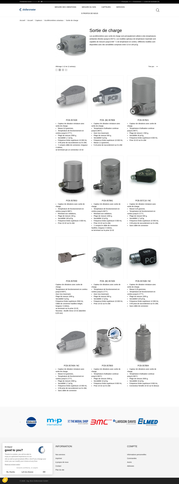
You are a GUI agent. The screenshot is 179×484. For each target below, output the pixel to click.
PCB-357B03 (107, 366)
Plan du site (59, 470)
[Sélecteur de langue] (126, 1)
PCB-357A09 (71, 120)
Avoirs (129, 462)
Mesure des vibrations (65, 7)
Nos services (60, 455)
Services (120, 7)
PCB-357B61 (107, 201)
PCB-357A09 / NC (71, 366)
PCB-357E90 (71, 281)
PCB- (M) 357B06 (107, 120)
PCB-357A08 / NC (143, 281)
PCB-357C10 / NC (143, 201)
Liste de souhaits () (151, 2)
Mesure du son (89, 7)
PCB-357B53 (71, 201)
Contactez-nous (25, 2)
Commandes (132, 458)
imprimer (58, 458)
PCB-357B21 (143, 120)
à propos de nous (89, 13)
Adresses (130, 466)
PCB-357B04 (143, 366)
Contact (58, 466)
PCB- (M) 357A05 (107, 281)
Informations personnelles (136, 455)
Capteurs (106, 7)
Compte (132, 446)
